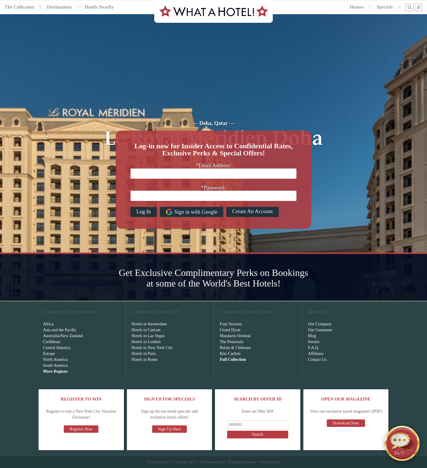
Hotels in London (146, 342)
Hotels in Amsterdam (149, 324)
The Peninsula (231, 342)
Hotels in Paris (144, 353)
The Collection (19, 6)
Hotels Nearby (99, 6)
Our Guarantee (320, 330)
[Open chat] (402, 443)
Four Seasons (231, 324)
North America (55, 359)
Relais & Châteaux (235, 347)
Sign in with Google (192, 211)
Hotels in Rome (145, 359)
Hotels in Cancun (146, 330)
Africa (48, 324)
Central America (56, 347)
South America (55, 365)
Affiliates (316, 353)
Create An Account (252, 211)
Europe (49, 353)
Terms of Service (159, 462)
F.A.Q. (313, 347)
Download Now (346, 423)
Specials (385, 6)
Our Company (320, 324)
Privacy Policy (269, 462)
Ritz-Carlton (230, 353)
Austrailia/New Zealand (63, 336)
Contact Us (317, 359)
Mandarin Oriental (235, 336)
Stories (314, 342)
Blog (312, 336)
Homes (357, 6)
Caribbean (51, 342)
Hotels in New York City (152, 347)
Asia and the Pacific (59, 330)
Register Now (81, 429)
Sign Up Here (169, 429)
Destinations (59, 6)
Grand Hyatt (230, 330)
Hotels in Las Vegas (148, 336)
